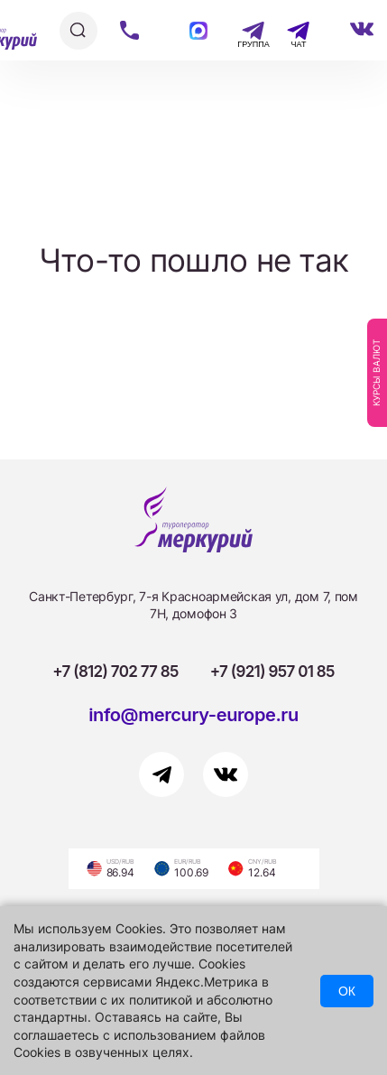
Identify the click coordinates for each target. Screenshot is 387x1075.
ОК (346, 991)
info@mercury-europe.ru (193, 715)
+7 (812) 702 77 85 (115, 672)
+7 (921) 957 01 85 (272, 672)
